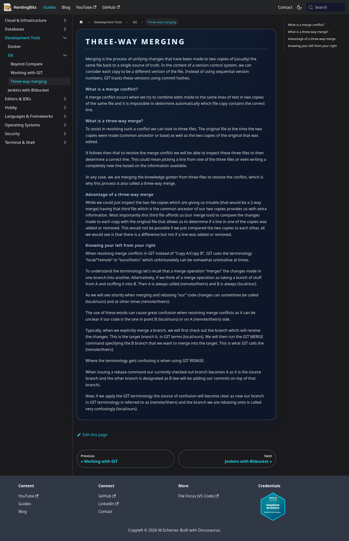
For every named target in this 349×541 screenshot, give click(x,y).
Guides (49, 7)
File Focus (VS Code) (198, 496)
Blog (66, 7)
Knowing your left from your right (312, 46)
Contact (285, 7)
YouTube (86, 7)
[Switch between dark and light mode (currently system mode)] (299, 7)
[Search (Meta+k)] (325, 7)
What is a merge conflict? (306, 25)
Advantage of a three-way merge (311, 39)
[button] (36, 20)
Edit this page (92, 434)
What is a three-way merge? (308, 32)
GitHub (111, 7)
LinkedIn (108, 503)
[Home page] (81, 22)
